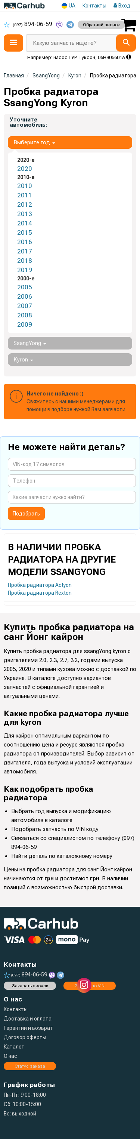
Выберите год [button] (34, 142)
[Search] (126, 43)
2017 (24, 251)
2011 (24, 195)
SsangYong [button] (29, 343)
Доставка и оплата (28, 1019)
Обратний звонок (101, 24)
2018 (24, 260)
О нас (10, 1056)
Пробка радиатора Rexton (40, 593)
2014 (24, 223)
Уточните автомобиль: (28, 122)
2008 (24, 315)
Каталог (14, 1047)
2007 (24, 306)
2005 (24, 287)
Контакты (94, 6)
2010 (24, 186)
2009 (24, 324)
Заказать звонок (30, 985)
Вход (121, 6)
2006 (24, 296)
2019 (24, 270)
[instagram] (84, 985)
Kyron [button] (23, 359)
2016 (24, 242)
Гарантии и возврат (28, 1028)
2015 (24, 232)
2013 (24, 214)
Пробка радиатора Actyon (40, 585)
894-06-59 (29, 24)
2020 (24, 168)
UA (68, 6)
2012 (24, 204)
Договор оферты (25, 1037)
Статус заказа (30, 1066)
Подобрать (26, 514)
